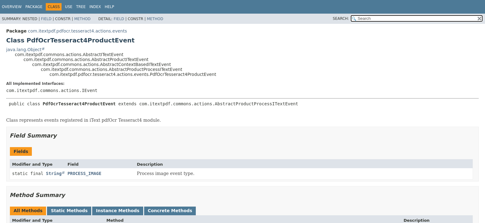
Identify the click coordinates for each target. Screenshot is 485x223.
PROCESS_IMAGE (84, 173)
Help (109, 7)
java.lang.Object (23, 49)
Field (46, 19)
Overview (12, 7)
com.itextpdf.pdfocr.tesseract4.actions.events (77, 30)
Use (68, 7)
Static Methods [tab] (69, 210)
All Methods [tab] (28, 210)
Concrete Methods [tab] (170, 210)
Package (33, 7)
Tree (81, 7)
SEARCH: (341, 18)
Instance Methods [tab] (117, 210)
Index (95, 7)
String (54, 173)
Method (82, 19)
